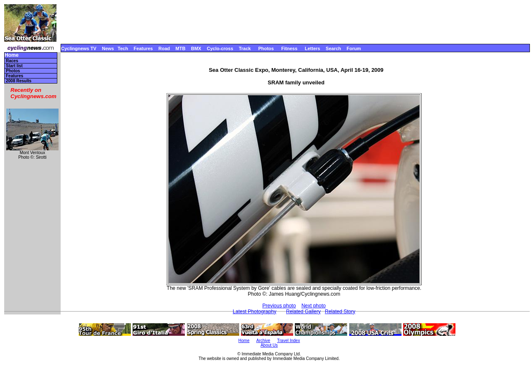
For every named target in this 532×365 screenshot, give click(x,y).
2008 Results (18, 81)
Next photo (314, 306)
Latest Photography (254, 311)
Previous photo (279, 306)
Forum (354, 48)
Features (143, 48)
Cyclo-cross (220, 48)
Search (333, 48)
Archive (263, 340)
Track (245, 48)
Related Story (340, 311)
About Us (269, 345)
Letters (312, 48)
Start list (14, 65)
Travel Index (288, 340)
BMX (196, 48)
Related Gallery (303, 311)
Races (12, 60)
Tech (123, 48)
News (108, 48)
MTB (181, 48)
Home (11, 55)
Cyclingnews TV (78, 48)
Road (164, 48)
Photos (266, 48)
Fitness (289, 48)
